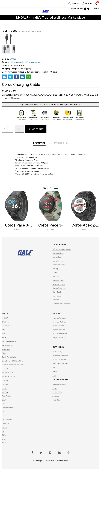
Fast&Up (5, 337)
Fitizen (4, 353)
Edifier (4, 435)
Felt (3, 412)
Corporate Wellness (59, 318)
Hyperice (5, 384)
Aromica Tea (6, 349)
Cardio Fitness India (9, 357)
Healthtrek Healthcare (9, 341)
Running (55, 273)
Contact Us (56, 400)
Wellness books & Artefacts (61, 304)
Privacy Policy (57, 352)
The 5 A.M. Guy (7, 373)
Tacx (3, 334)
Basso (4, 404)
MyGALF (5, 318)
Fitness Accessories (35, 62)
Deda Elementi (7, 419)
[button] (13, 36)
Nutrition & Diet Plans (59, 334)
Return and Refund (59, 360)
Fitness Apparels (58, 280)
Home (4, 31)
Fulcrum (5, 427)
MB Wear (5, 392)
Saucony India (7, 326)
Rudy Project (6, 396)
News (54, 367)
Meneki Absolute (7, 345)
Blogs (54, 375)
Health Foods (57, 292)
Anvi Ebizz (5, 380)
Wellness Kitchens (58, 284)
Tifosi (4, 330)
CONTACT (95, 9)
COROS (14, 31)
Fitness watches (18, 62)
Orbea (4, 416)
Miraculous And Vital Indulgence (13, 365)
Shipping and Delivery (60, 363)
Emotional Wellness (59, 322)
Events (54, 388)
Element (4, 388)
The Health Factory (8, 376)
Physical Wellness (58, 330)
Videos (54, 371)
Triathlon (55, 276)
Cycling (55, 269)
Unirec (4, 439)
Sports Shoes (57, 257)
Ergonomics (56, 296)
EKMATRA (5, 423)
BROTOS (5, 369)
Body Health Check (58, 337)
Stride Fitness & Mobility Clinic (12, 361)
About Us (55, 396)
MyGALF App (57, 392)
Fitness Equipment (59, 288)
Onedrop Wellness (8, 408)
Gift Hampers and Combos (61, 249)
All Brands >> (6, 443)
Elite (3, 431)
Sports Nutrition (58, 261)
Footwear (55, 300)
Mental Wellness (58, 326)
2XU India (5, 322)
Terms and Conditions (60, 356)
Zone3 (4, 400)
